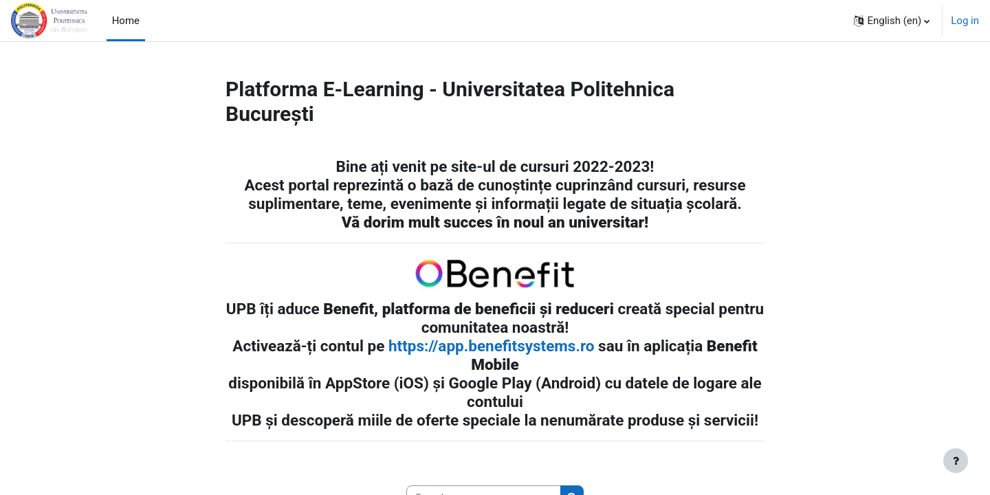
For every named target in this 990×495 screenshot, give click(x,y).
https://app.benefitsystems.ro (491, 346)
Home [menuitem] (126, 20)
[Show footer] (955, 460)
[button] (891, 20)
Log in (965, 20)
